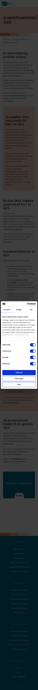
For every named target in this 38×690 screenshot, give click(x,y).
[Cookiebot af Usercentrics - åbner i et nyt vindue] (27, 304)
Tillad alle (19, 372)
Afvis (19, 384)
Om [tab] (31, 309)
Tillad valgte (19, 378)
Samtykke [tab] (6, 309)
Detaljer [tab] (19, 309)
